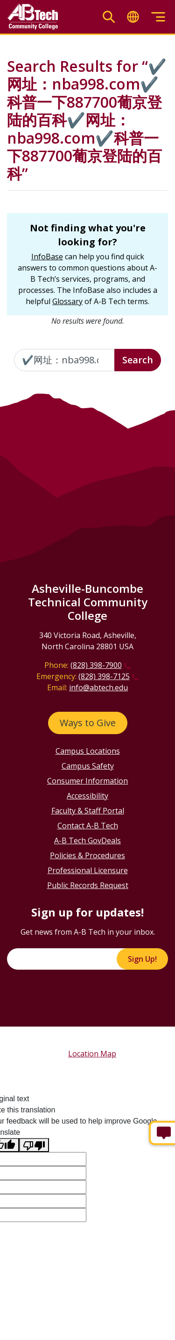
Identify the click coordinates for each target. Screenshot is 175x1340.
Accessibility (87, 796)
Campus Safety (88, 766)
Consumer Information (87, 781)
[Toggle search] (109, 17)
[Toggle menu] (158, 17)
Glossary (67, 301)
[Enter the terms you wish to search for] (64, 360)
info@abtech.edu (98, 687)
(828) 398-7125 (104, 676)
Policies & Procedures (87, 855)
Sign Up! (142, 959)
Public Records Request (87, 885)
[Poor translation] (34, 1145)
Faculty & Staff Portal (87, 810)
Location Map (92, 1053)
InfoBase (47, 256)
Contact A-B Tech (87, 825)
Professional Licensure (88, 870)
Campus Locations (88, 751)
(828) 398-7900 (96, 665)
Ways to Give (88, 722)
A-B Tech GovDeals (87, 840)
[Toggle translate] (133, 17)
